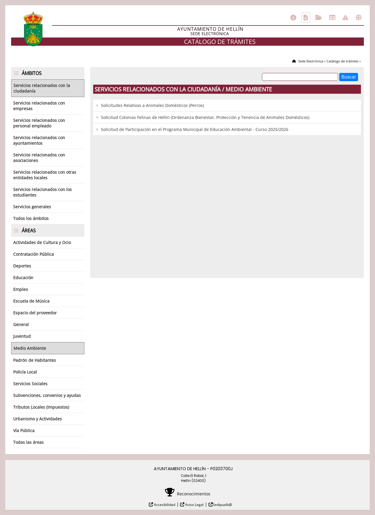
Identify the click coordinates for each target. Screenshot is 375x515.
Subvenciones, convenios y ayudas (47, 395)
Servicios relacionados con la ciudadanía (41, 88)
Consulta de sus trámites (318, 17)
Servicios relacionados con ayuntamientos (39, 140)
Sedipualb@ (222, 504)
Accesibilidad (164, 504)
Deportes (22, 266)
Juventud (22, 336)
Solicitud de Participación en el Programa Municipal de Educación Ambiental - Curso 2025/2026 (194, 129)
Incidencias (345, 17)
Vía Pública (24, 430)
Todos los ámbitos (31, 218)
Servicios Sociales (30, 383)
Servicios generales (32, 206)
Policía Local (25, 372)
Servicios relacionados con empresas (39, 105)
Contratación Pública (33, 254)
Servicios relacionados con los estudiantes (42, 192)
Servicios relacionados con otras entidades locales (44, 174)
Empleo (20, 289)
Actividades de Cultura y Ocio (42, 242)
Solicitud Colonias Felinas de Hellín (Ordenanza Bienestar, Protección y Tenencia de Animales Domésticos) (205, 117)
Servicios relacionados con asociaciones (39, 157)
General (21, 324)
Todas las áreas (28, 442)
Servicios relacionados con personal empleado (39, 123)
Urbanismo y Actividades (37, 419)
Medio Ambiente (29, 348)
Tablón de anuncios (332, 17)
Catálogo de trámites (305, 17)
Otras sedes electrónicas (358, 17)
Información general (293, 17)
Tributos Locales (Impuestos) (41, 407)
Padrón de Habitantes (34, 360)
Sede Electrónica (310, 61)
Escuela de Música (31, 301)
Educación (23, 277)
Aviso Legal (194, 504)
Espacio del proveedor (35, 313)
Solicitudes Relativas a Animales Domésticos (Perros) (152, 105)
